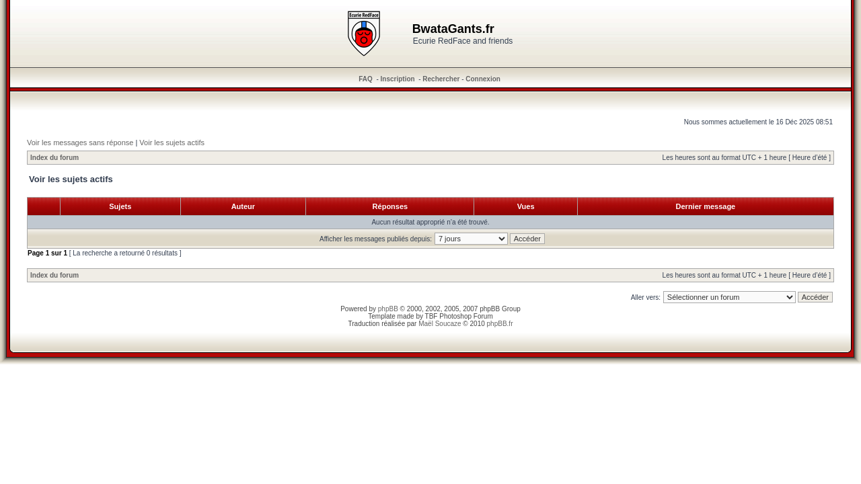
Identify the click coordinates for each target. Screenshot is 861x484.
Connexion (482, 79)
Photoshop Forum (466, 316)
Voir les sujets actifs (171, 142)
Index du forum (54, 157)
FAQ (366, 79)
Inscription (398, 79)
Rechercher (440, 79)
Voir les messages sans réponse (80, 142)
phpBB (388, 309)
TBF (431, 316)
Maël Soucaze (439, 323)
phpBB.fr (500, 323)
